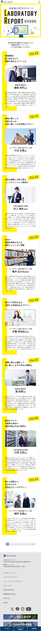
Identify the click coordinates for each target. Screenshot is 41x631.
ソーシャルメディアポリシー (13, 581)
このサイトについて (10, 573)
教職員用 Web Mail (9, 594)
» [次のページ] (30, 544)
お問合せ (34, 628)
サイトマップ (7, 585)
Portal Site (6, 598)
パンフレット (20, 628)
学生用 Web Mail (8, 590)
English (5, 602)
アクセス (6, 628)
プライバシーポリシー (10, 577)
